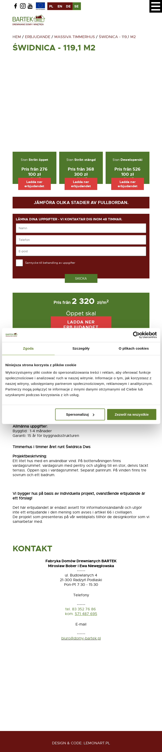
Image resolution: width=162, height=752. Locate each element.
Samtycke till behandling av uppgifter (50, 263)
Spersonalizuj (80, 414)
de (68, 6)
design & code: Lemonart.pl (81, 743)
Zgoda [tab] (28, 348)
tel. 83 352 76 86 (81, 609)
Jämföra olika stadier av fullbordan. (81, 202)
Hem (17, 37)
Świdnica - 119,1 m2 (117, 37)
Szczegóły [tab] (81, 348)
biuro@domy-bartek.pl (81, 638)
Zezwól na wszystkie (132, 414)
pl (51, 6)
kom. (69, 613)
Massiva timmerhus (74, 37)
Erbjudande (37, 37)
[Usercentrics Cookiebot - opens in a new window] (136, 334)
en (60, 6)
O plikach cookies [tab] (134, 348)
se (76, 6)
